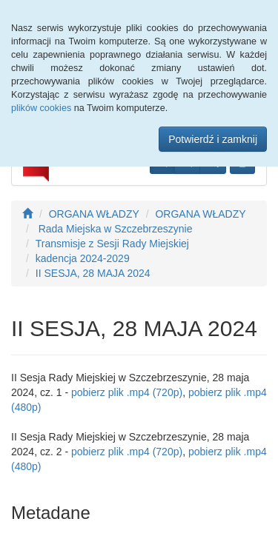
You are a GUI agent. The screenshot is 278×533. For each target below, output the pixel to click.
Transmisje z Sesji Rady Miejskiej (112, 243)
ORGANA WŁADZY (94, 214)
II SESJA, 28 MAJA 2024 (93, 273)
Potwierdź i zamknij (212, 139)
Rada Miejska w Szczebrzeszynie (114, 229)
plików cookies (41, 108)
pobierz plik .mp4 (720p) (126, 392)
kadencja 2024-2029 (83, 258)
